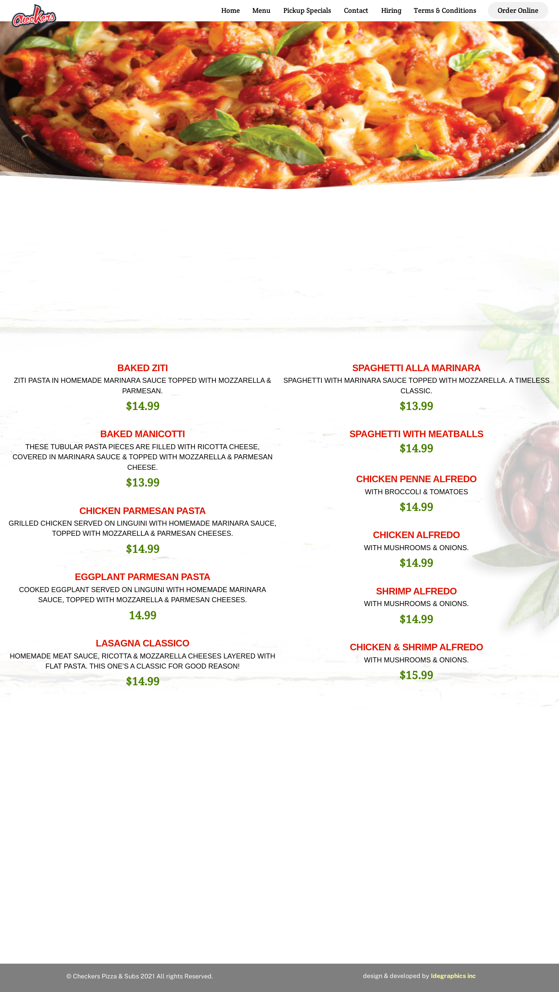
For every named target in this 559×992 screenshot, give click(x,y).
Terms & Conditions (445, 10)
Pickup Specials (307, 10)
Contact (356, 10)
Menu (261, 10)
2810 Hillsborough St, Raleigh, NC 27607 (279, 946)
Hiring (391, 10)
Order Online (518, 10)
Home (230, 10)
